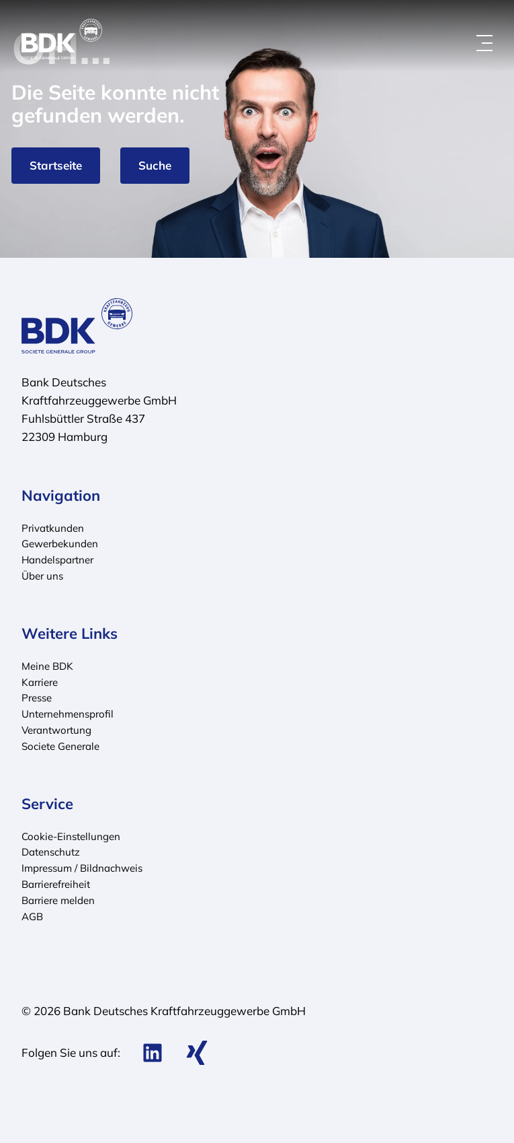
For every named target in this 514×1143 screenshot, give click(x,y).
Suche (154, 165)
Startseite (56, 165)
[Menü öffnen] (484, 43)
